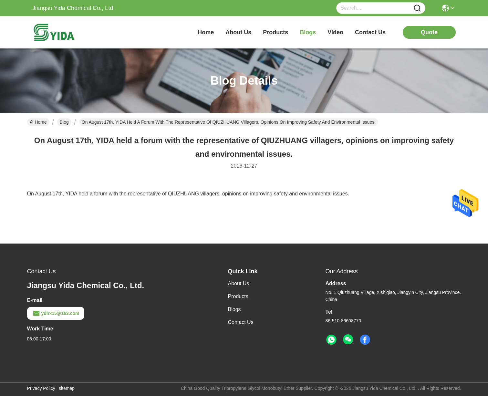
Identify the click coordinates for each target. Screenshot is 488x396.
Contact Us (241, 322)
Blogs (234, 309)
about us (238, 32)
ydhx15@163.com (55, 313)
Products (238, 296)
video (335, 32)
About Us (238, 283)
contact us (370, 32)
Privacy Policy (41, 388)
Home (206, 32)
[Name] (417, 8)
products (275, 32)
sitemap (67, 388)
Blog (64, 122)
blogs (308, 32)
